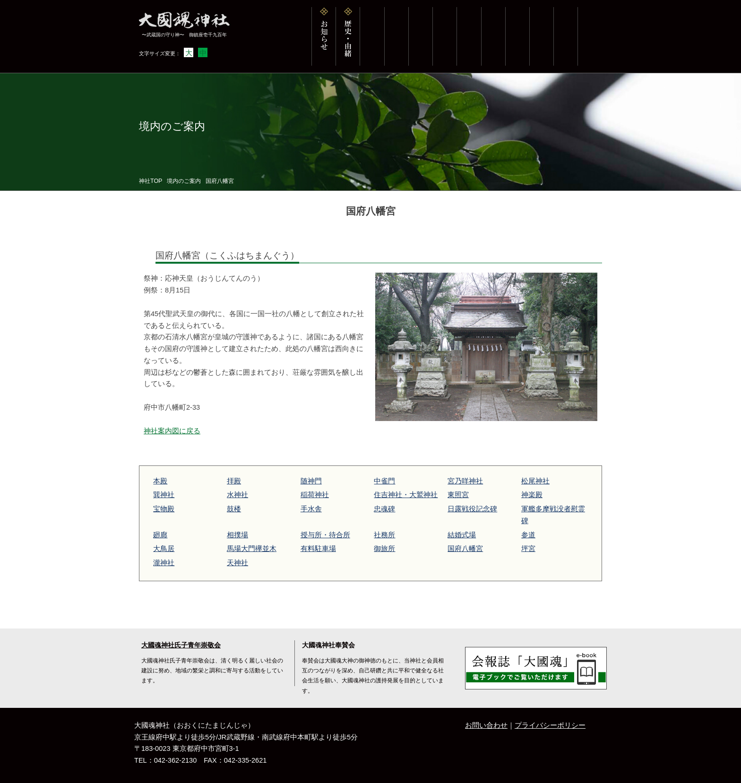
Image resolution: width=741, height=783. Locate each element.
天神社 (237, 563)
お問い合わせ (486, 725)
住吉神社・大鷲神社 (406, 495)
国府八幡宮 (465, 548)
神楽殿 (532, 495)
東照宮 (458, 495)
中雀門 (384, 481)
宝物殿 (163, 509)
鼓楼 (234, 509)
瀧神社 (163, 563)
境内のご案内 (184, 181)
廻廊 (160, 535)
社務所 (384, 535)
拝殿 (234, 481)
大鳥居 (163, 548)
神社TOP (150, 181)
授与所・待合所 (325, 535)
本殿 (160, 481)
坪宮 (528, 548)
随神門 (311, 481)
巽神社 (163, 495)
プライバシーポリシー (550, 725)
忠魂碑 (384, 509)
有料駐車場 (318, 548)
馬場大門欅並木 (251, 548)
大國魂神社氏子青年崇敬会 (181, 645)
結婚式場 (462, 535)
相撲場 (237, 535)
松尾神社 (535, 481)
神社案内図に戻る (172, 431)
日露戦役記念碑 (472, 509)
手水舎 (311, 509)
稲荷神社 (315, 495)
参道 (528, 535)
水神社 (237, 495)
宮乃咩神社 (465, 481)
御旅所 (384, 548)
